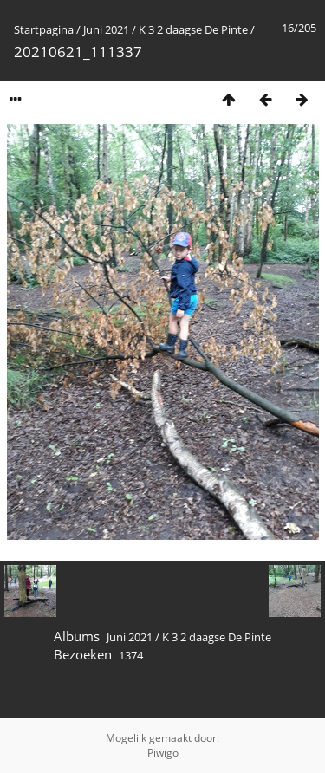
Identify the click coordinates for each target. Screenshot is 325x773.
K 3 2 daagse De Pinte (193, 29)
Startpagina (44, 29)
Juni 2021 (106, 29)
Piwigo (163, 752)
